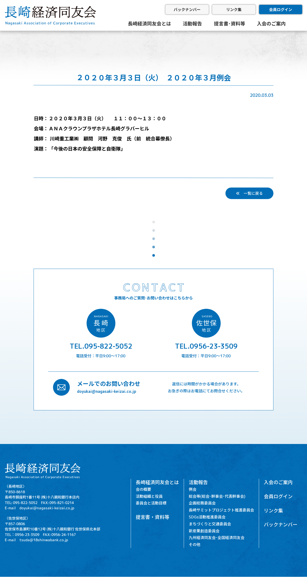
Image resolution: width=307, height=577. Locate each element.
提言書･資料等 (229, 23)
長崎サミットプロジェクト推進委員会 (221, 510)
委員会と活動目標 (151, 503)
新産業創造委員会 (204, 531)
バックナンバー (187, 9)
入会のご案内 (271, 23)
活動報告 (192, 23)
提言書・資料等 (152, 517)
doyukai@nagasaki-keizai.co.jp (106, 391)
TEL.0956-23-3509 (206, 346)
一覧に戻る (249, 193)
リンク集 (234, 9)
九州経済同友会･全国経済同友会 (216, 538)
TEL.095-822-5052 (101, 346)
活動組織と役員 (149, 496)
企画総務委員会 (202, 503)
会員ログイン (280, 9)
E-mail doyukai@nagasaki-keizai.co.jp (39, 507)
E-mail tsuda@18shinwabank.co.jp (36, 539)
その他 (194, 544)
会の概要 (143, 489)
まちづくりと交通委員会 (210, 524)
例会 (192, 489)
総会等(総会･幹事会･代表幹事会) (217, 496)
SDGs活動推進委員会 (207, 517)
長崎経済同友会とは (149, 23)
